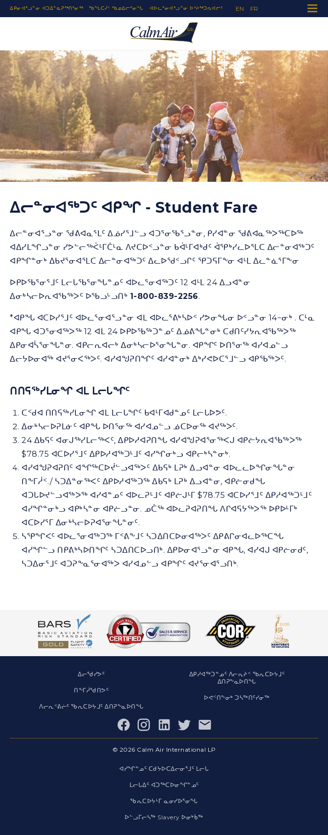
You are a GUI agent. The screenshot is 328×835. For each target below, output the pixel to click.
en (240, 8)
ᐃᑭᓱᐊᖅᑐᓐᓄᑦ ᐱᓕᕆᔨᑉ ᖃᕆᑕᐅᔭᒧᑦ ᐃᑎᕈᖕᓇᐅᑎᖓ (237, 677)
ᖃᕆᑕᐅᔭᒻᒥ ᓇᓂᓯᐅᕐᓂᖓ (164, 801)
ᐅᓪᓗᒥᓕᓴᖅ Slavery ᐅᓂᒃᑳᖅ (164, 817)
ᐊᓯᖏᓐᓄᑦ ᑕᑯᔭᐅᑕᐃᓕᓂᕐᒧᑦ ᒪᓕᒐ (164, 768)
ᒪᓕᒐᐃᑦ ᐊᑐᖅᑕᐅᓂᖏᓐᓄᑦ (164, 784)
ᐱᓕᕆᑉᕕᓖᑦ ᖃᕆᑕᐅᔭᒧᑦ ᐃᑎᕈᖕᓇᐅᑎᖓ (91, 706)
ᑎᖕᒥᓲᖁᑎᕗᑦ (91, 690)
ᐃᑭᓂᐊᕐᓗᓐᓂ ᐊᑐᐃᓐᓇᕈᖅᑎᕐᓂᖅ (46, 8)
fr (254, 8)
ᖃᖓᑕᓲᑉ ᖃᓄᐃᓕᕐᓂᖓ (116, 8)
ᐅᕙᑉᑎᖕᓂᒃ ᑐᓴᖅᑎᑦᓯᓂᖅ (236, 697)
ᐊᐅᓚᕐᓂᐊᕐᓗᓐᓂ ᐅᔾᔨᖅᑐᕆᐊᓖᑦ (186, 8)
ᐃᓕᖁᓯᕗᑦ (91, 674)
